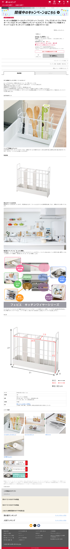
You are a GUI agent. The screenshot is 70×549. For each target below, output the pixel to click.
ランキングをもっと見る (60, 515)
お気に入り (38, 56)
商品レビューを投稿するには (59, 68)
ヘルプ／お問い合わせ (41, 531)
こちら (19, 544)
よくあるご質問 (39, 535)
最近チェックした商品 (9, 535)
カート (20, 533)
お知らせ (38, 533)
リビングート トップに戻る (60, 60)
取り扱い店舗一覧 (8, 540)
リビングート (7, 494)
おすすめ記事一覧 (23, 531)
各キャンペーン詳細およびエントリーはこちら (46, 44)
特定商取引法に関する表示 (56, 539)
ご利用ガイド (22, 540)
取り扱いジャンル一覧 (9, 537)
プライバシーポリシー (55, 533)
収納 (33, 8)
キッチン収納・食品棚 (40, 8)
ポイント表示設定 (23, 537)
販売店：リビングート (59, 30)
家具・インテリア (26, 8)
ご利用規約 (53, 531)
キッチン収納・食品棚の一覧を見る (58, 63)
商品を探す (6, 531)
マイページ (21, 535)
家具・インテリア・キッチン (15, 8)
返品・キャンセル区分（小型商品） (24, 403)
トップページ (5, 8)
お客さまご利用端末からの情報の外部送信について (57, 536)
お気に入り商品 (7, 533)
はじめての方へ (39, 537)
